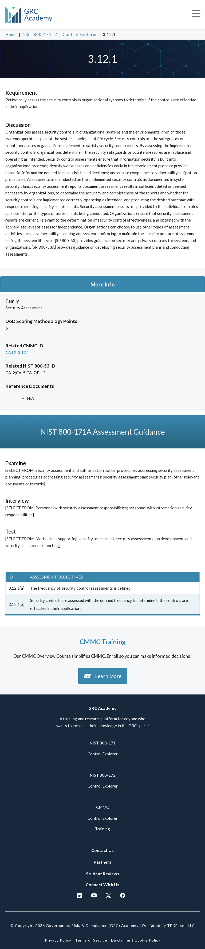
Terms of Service (91, 940)
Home (11, 34)
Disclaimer (121, 940)
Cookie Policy (147, 940)
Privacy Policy (58, 940)
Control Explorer (80, 34)
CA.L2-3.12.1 (17, 352)
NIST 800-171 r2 (39, 34)
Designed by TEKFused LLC (168, 925)
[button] (196, 13)
